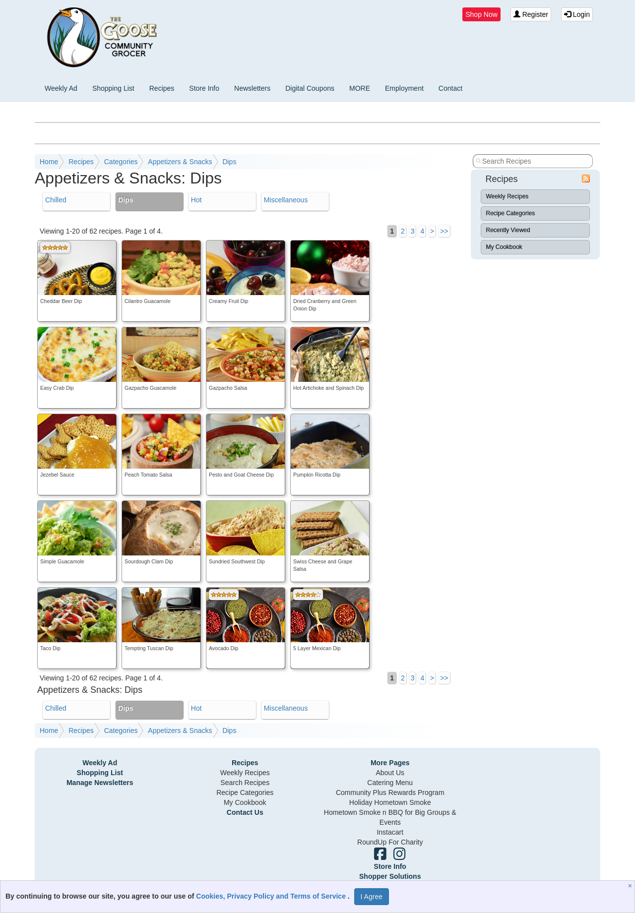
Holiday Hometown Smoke (390, 802)
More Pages (390, 763)
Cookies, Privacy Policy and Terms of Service (272, 896)
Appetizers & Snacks (180, 162)
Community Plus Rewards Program (390, 792)
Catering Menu (390, 783)
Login (577, 14)
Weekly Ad (61, 88)
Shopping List (113, 88)
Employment (404, 88)
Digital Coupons (309, 88)
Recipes (162, 88)
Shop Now (481, 14)
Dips (229, 162)
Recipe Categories (510, 213)
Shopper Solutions (390, 876)
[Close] (631, 886)
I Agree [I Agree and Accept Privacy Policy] (371, 897)
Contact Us (245, 812)
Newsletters (252, 88)
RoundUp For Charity (390, 842)
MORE (359, 88)
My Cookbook (504, 246)
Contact (450, 88)
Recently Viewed (508, 230)
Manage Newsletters (99, 783)
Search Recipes (244, 783)
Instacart (390, 832)
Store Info (204, 88)
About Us (390, 773)
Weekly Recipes (507, 196)
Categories (121, 162)
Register (530, 14)
